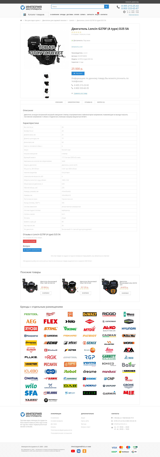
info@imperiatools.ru (120, 424)
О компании (55, 418)
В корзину (45, 293)
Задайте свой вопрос (32, 250)
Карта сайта (85, 421)
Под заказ (78, 73)
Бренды (83, 424)
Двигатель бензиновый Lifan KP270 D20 (128, 283)
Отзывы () (88, 102)
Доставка (54, 424)
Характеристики (73, 102)
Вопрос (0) (101, 102)
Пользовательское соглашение (61, 433)
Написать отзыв (85, 34)
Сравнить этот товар (80, 93)
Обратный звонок (134, 14)
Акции (83, 418)
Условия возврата (57, 421)
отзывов (75, 34)
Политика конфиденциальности (61, 430)
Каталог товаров (36, 14)
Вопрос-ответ (85, 427)
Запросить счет (77, 47)
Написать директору (132, 2)
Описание (59, 102)
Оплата (53, 427)
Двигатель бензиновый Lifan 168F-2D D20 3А (48, 282)
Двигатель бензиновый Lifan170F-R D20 (88, 282)
